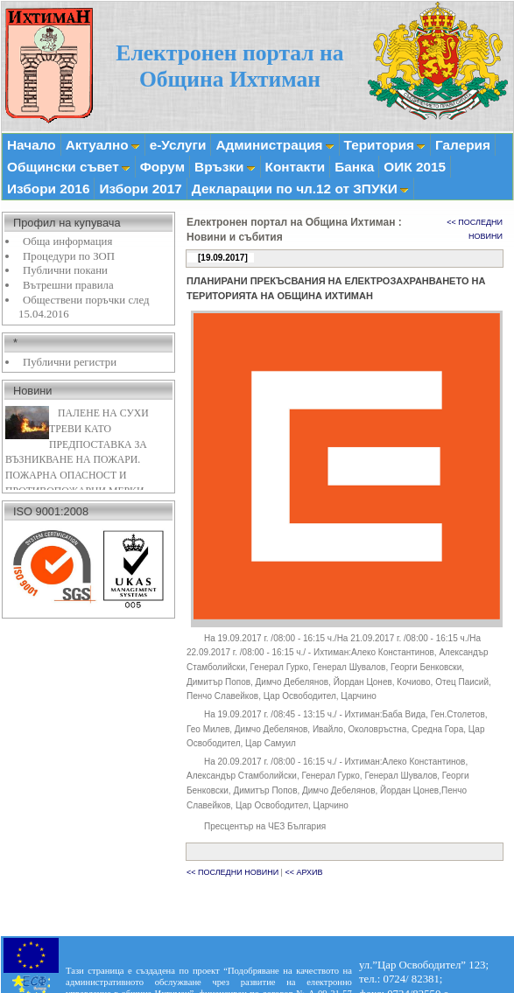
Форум (162, 166)
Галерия (462, 144)
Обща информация (67, 241)
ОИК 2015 (415, 166)
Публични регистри (69, 362)
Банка (354, 166)
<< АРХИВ (303, 872)
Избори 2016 (48, 188)
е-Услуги (178, 144)
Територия (385, 144)
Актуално (103, 144)
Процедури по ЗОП (69, 256)
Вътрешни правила (68, 285)
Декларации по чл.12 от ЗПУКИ (300, 188)
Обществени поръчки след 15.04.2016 (83, 307)
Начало (31, 144)
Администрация (274, 144)
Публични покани (65, 270)
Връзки (224, 166)
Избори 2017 (140, 188)
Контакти (295, 166)
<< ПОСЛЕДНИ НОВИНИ (232, 872)
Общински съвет (68, 166)
